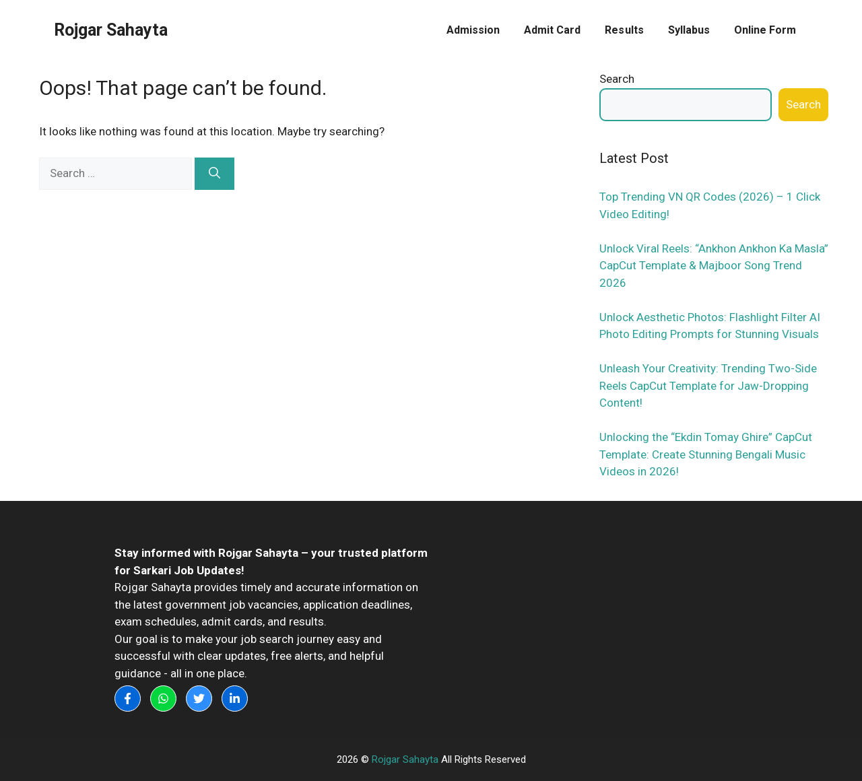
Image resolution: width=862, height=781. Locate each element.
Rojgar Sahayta (111, 30)
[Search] (214, 174)
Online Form (765, 30)
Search (616, 79)
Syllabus (689, 30)
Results (624, 30)
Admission (473, 30)
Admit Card (552, 30)
